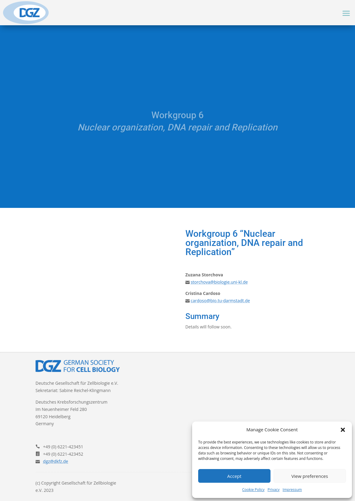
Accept (234, 476)
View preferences (309, 476)
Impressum (292, 489)
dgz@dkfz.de (55, 461)
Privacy (273, 489)
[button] (343, 430)
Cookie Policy (253, 489)
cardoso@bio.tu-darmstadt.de (220, 300)
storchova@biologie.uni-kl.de (219, 282)
